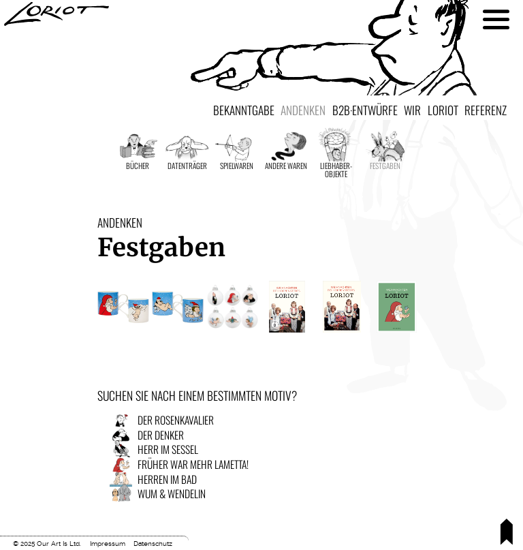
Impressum (107, 543)
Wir (412, 110)
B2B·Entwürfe (365, 110)
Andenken (303, 110)
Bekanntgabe (243, 110)
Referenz (485, 110)
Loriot (443, 110)
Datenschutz (152, 543)
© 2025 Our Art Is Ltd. (47, 543)
